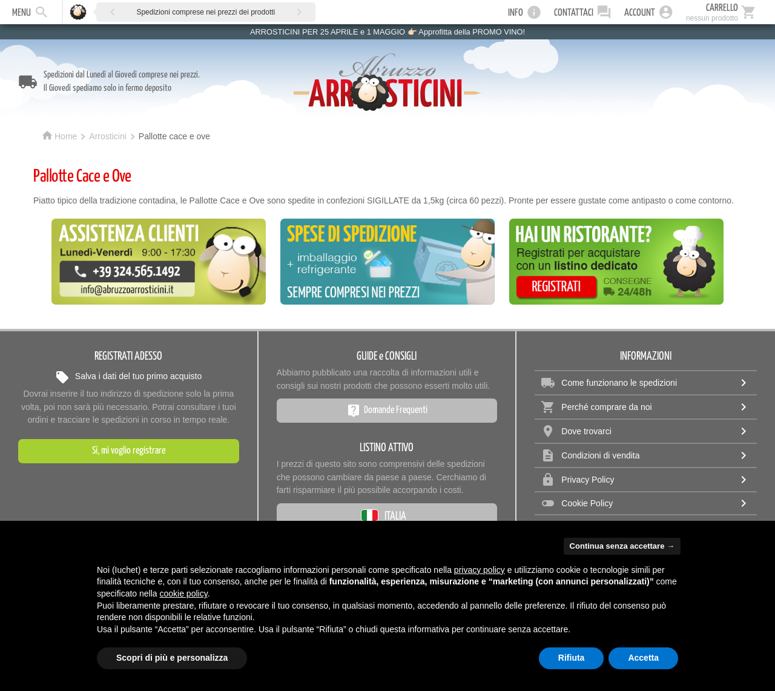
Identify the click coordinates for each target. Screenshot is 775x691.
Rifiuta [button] (571, 658)
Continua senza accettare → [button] (622, 545)
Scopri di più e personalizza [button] (172, 658)
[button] (112, 11)
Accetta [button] (643, 658)
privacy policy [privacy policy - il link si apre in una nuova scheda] (479, 570)
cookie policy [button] (184, 593)
